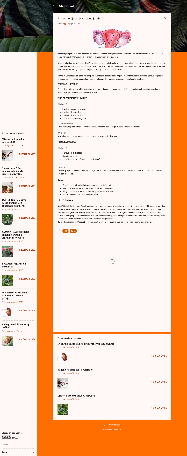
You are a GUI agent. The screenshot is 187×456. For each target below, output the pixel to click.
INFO (65, 231)
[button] (165, 18)
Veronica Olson (117, 430)
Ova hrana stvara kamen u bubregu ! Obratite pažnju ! (86, 343)
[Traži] (169, 6)
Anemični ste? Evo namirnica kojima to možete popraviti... (12, 170)
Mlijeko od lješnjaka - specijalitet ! (76, 369)
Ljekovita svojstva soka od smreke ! (76, 395)
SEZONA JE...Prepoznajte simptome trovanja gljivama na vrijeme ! (15, 234)
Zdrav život (66, 6)
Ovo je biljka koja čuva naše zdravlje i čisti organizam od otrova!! (14, 202)
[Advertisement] (112, 309)
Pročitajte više (158, 356)
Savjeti (73, 231)
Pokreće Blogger (112, 425)
